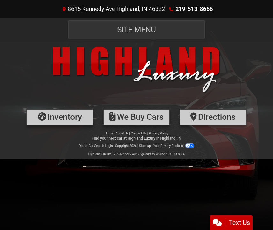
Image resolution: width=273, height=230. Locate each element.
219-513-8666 (194, 8)
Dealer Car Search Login (96, 146)
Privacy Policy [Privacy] (159, 133)
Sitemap (145, 146)
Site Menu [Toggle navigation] (136, 29)
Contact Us (138, 133)
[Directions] (213, 117)
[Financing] (136, 117)
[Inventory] (59, 117)
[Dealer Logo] (136, 74)
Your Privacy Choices (173, 146)
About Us (122, 133)
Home (109, 133)
